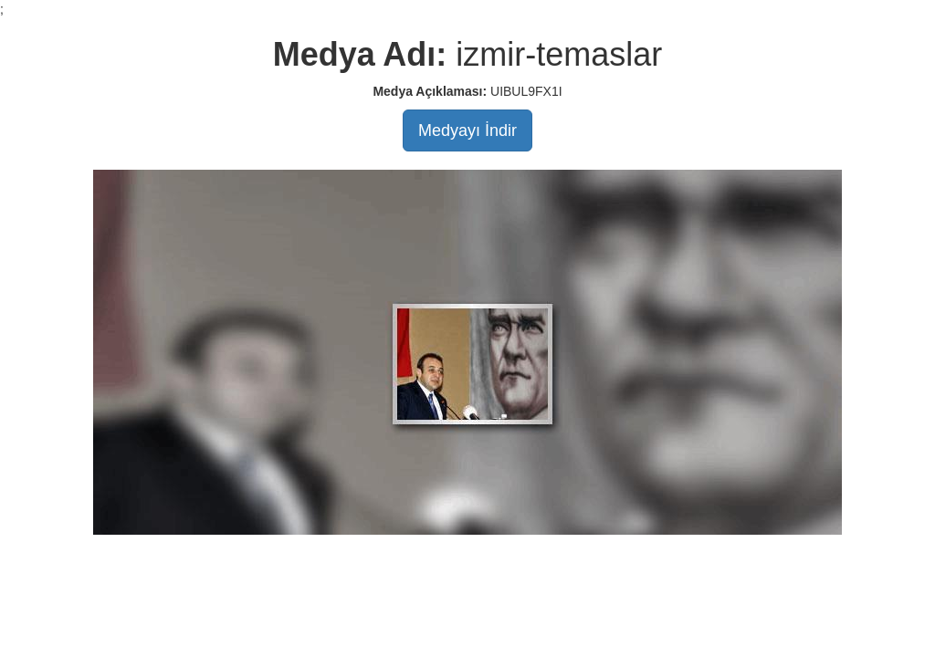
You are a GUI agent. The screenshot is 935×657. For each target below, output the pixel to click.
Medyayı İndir (467, 130)
